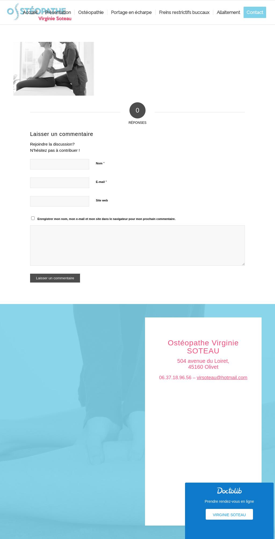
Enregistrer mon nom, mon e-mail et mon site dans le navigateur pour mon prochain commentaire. (107, 218)
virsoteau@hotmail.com (222, 377)
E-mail (101, 182)
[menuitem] (30, 12)
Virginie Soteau (229, 515)
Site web (102, 200)
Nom (100, 163)
